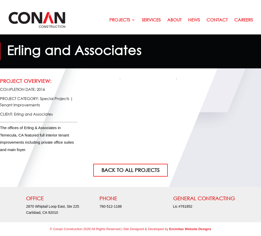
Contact (217, 20)
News (194, 20)
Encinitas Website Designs (190, 229)
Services (151, 20)
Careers (243, 20)
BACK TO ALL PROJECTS (130, 170)
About (174, 20)
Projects (119, 20)
